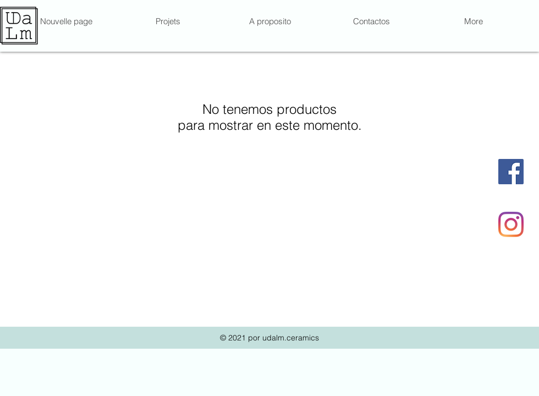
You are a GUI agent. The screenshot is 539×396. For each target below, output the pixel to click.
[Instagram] (511, 224)
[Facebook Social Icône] (511, 171)
